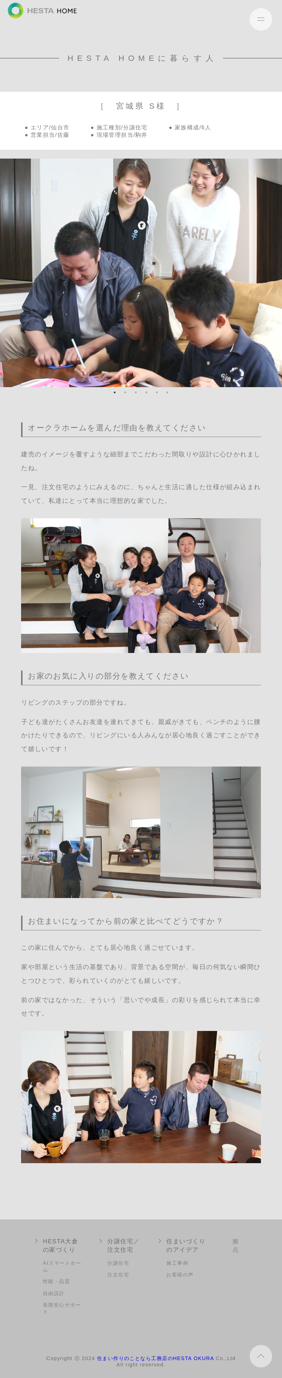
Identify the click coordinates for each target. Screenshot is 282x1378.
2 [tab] (125, 392)
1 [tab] (114, 392)
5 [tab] (156, 392)
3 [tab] (135, 392)
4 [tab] (146, 392)
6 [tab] (167, 392)
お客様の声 (179, 1274)
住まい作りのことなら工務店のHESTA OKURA (155, 1358)
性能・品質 (56, 1281)
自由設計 (54, 1293)
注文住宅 (118, 1274)
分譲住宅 (118, 1263)
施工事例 (177, 1263)
